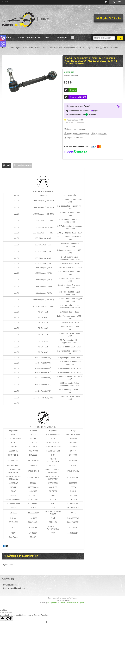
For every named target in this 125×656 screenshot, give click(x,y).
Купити (73, 90)
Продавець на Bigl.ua (62, 600)
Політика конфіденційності (14, 588)
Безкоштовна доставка (76, 129)
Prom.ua (74, 598)
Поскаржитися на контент (56, 602)
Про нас (48, 38)
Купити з (78, 97)
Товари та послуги (26, 38)
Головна (7, 38)
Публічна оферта (10, 585)
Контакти (62, 38)
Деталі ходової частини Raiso (21, 48)
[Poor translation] (9, 618)
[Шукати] (120, 38)
